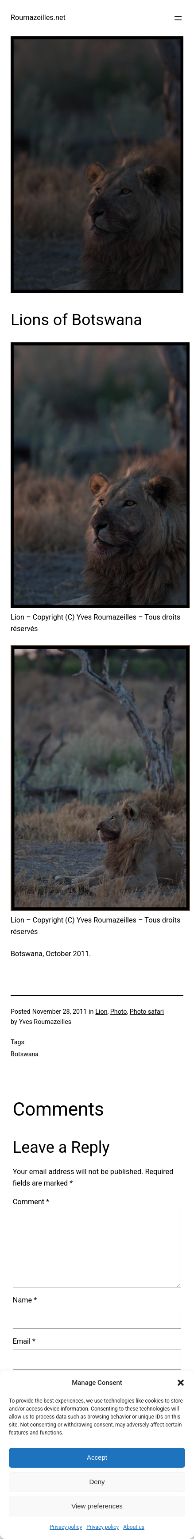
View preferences (97, 1506)
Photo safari (147, 1011)
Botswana (25, 1054)
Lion (101, 1011)
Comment (31, 1202)
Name (25, 1300)
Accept (97, 1457)
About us (133, 1527)
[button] (180, 1382)
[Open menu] (178, 18)
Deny (97, 1481)
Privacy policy (66, 1527)
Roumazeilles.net (38, 17)
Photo (118, 1011)
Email (24, 1341)
